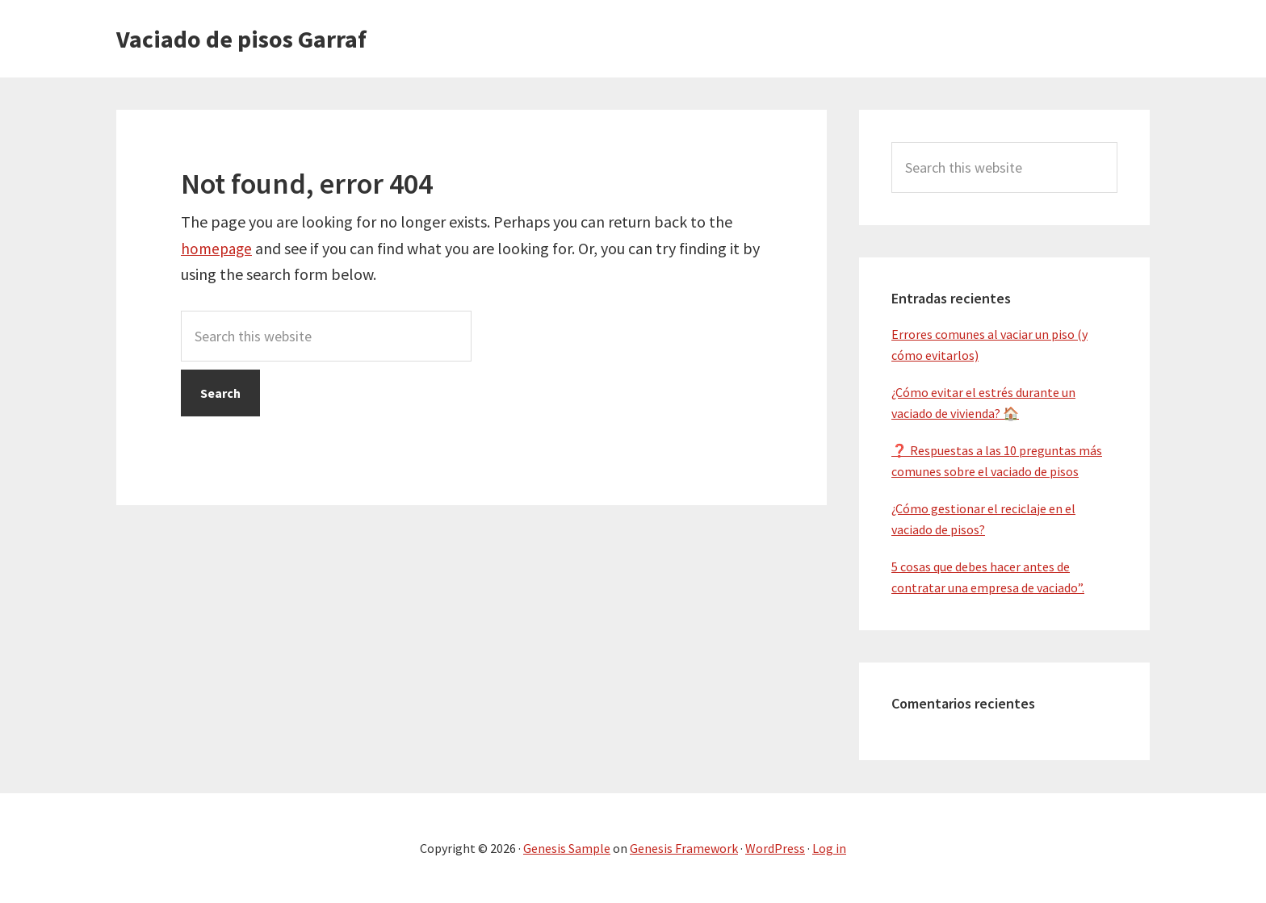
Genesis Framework (684, 848)
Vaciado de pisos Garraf (241, 38)
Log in (829, 848)
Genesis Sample (566, 848)
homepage (218, 248)
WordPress (775, 848)
